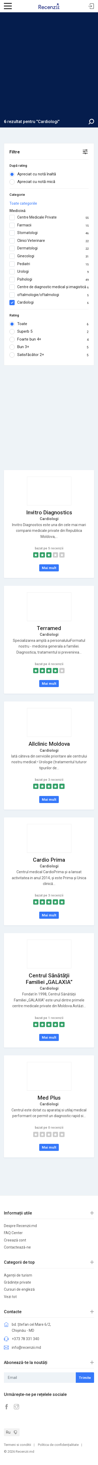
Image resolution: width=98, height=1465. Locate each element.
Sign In (91, 6)
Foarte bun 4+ (49, 339)
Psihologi (49, 279)
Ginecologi (49, 256)
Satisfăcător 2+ (49, 355)
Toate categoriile (23, 203)
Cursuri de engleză (19, 1289)
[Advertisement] (49, 67)
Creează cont (15, 1240)
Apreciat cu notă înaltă (34, 174)
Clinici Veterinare (49, 240)
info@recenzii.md (26, 1347)
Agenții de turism (18, 1275)
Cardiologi (49, 302)
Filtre (14, 151)
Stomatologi (49, 233)
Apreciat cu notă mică (34, 182)
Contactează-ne (17, 1247)
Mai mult (49, 568)
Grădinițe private (17, 1282)
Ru (8, 1432)
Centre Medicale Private (49, 217)
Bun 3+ (49, 347)
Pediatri (49, 264)
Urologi (49, 271)
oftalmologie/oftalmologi (49, 295)
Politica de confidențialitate (58, 1445)
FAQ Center (13, 1233)
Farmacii (49, 225)
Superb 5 (49, 331)
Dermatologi (49, 248)
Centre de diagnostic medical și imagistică (49, 287)
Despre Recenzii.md (20, 1226)
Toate (49, 324)
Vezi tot (10, 1297)
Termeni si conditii (17, 1445)
